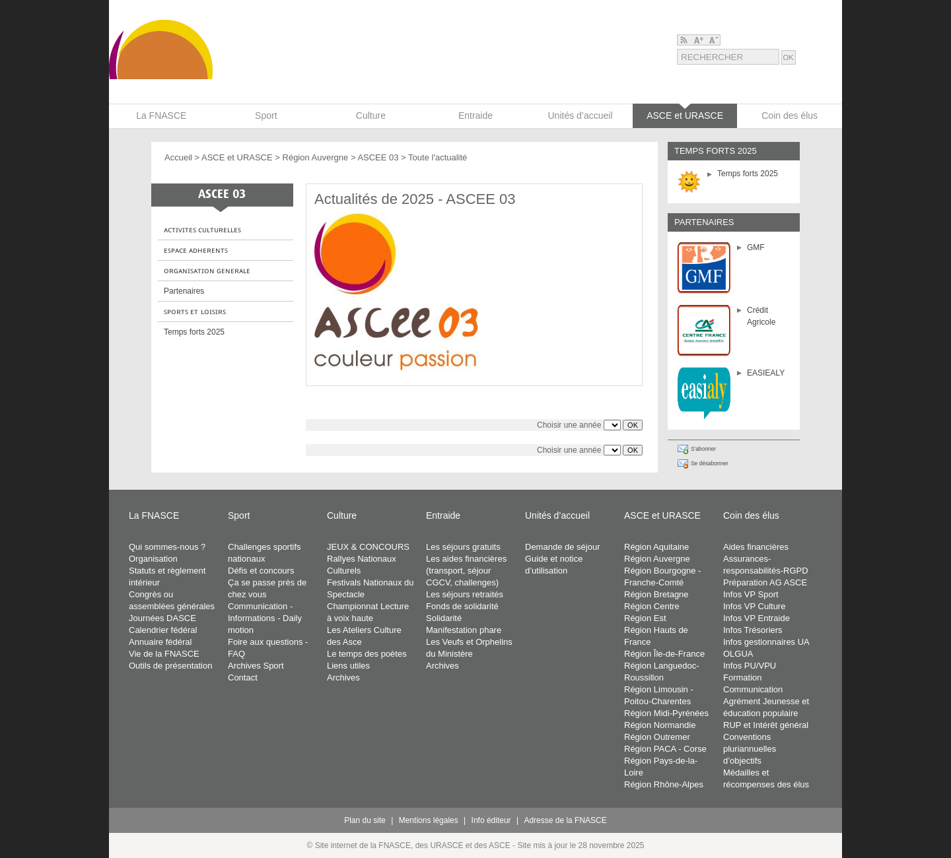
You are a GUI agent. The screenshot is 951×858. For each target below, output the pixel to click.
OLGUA (738, 654)
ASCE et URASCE (237, 157)
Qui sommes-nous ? (167, 547)
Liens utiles (348, 666)
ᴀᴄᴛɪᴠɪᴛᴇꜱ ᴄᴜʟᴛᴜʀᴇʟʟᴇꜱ (202, 229)
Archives (343, 677)
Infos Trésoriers (753, 630)
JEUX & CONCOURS (368, 547)
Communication (753, 689)
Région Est (645, 618)
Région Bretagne (656, 594)
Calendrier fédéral (163, 630)
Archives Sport (256, 666)
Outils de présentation (170, 666)
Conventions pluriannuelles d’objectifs (749, 749)
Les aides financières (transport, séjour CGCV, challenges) (466, 570)
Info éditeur (491, 820)
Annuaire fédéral (160, 642)
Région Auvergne (316, 157)
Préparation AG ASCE (765, 582)
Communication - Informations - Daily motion (265, 618)
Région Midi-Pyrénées (666, 713)
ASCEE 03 (377, 157)
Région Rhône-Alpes (663, 784)
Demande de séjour (562, 547)
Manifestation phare (463, 630)
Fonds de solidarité (462, 606)
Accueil (178, 157)
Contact (243, 677)
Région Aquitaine (656, 547)
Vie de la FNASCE (164, 654)
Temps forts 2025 (747, 173)
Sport (239, 515)
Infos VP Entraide (756, 618)
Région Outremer (657, 737)
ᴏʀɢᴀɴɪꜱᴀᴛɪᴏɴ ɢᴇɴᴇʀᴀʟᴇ (207, 270)
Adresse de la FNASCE (565, 820)
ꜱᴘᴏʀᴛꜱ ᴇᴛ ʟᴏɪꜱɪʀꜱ (195, 311)
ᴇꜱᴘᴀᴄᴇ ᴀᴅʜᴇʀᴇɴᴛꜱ (196, 250)
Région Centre (652, 606)
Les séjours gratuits (463, 547)
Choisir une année (569, 425)
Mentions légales (428, 820)
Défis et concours (261, 571)
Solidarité (444, 618)
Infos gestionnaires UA (766, 642)
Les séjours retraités (464, 594)
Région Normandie (659, 725)
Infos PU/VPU (749, 666)
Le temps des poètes (367, 654)
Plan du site (365, 820)
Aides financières (756, 547)
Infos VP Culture (754, 606)
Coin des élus (751, 515)
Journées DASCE (162, 618)
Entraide (443, 515)
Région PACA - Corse (665, 749)
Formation (742, 677)
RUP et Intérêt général (765, 725)
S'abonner (703, 449)
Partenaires (184, 291)
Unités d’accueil (557, 515)
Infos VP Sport (751, 594)
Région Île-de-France (664, 654)
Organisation (153, 559)
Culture (342, 515)
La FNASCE (154, 515)
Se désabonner (709, 463)
